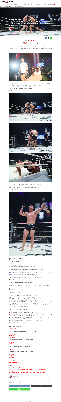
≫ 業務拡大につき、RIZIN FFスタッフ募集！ (19, 371)
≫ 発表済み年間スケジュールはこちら (18, 328)
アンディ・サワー (32, 40)
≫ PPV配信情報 (12, 337)
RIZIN (14, 29)
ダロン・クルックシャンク (29, 43)
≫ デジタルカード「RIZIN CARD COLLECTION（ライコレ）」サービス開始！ (27, 369)
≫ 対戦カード (12, 335)
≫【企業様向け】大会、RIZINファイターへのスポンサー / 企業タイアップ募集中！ (28, 372)
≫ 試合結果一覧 (12, 357)
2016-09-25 (15, 28)
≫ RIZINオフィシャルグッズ (15, 367)
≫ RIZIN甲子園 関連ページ (15, 362)
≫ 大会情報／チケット (14, 334)
